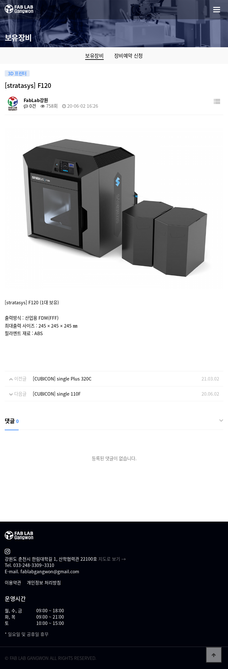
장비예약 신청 (128, 55)
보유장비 (94, 55)
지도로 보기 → (112, 559)
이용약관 (13, 582)
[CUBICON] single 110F (57, 393)
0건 (30, 105)
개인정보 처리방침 (44, 582)
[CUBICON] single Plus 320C (62, 378)
